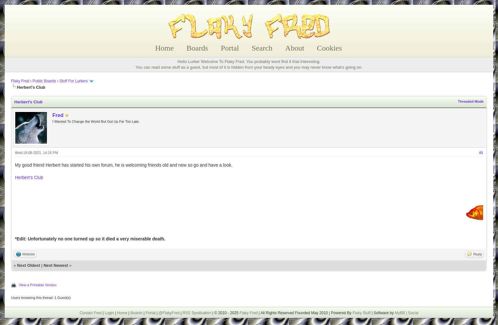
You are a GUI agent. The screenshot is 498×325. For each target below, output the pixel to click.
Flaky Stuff (361, 313)
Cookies (329, 48)
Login (109, 313)
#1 (481, 153)
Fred (58, 115)
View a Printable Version (38, 285)
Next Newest (56, 265)
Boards (197, 48)
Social (413, 313)
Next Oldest (28, 265)
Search (262, 48)
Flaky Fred (20, 81)
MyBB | (401, 313)
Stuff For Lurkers (73, 81)
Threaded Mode (471, 101)
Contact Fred (90, 313)
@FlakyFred (169, 313)
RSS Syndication (197, 313)
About (294, 48)
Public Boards (44, 81)
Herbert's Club (29, 177)
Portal (230, 48)
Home (164, 48)
